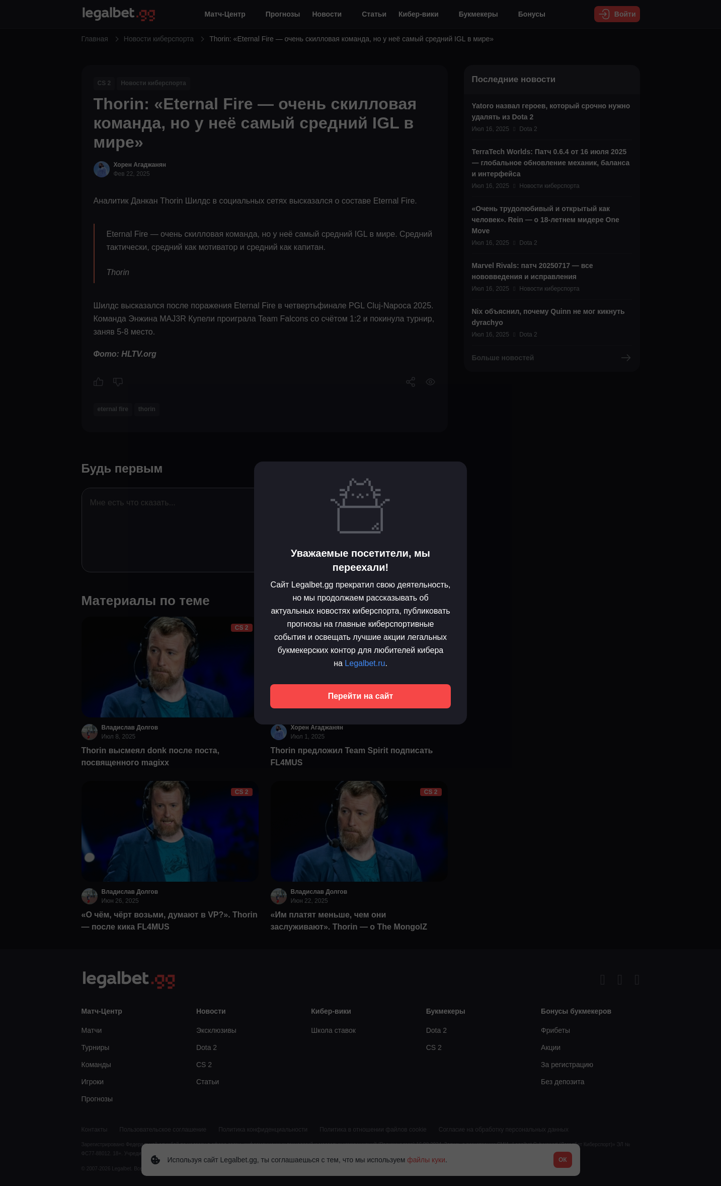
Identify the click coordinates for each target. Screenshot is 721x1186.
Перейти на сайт (360, 696)
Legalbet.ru (365, 663)
